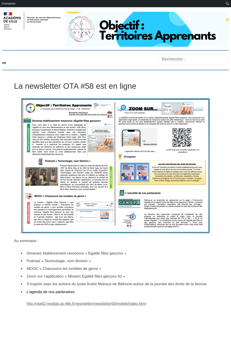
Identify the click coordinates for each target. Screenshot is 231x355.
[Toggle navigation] (4, 62)
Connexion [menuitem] (8, 3)
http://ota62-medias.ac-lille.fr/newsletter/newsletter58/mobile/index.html (86, 303)
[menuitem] (227, 3)
